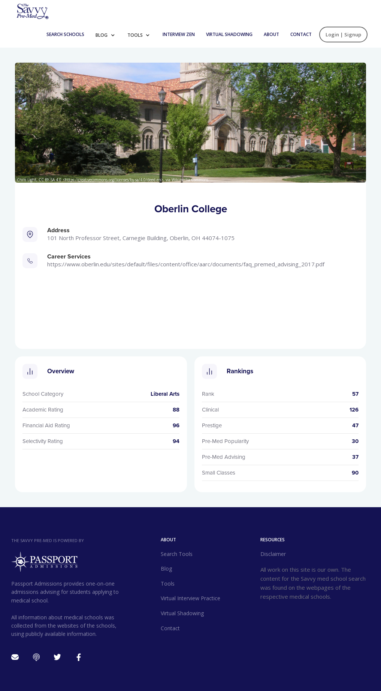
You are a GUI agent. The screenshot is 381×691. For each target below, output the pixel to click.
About (271, 34)
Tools (135, 35)
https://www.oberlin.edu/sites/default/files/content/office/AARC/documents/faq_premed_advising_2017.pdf (185, 264)
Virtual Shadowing (229, 34)
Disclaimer (273, 553)
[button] (108, 34)
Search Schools (65, 34)
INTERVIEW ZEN (179, 34)
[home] (32, 10)
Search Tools (177, 553)
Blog (102, 35)
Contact (301, 34)
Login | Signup (343, 34)
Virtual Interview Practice (190, 598)
